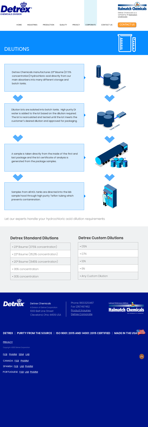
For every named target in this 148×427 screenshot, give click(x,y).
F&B (5, 354)
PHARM (13, 354)
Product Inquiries (81, 310)
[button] (33, 25)
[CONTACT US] (127, 25)
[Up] (141, 356)
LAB (27, 354)
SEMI (21, 354)
